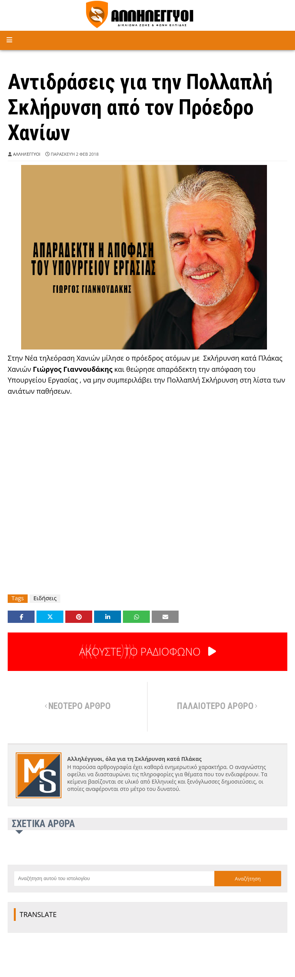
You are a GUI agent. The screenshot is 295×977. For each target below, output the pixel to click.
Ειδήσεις (44, 598)
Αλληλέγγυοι (26, 154)
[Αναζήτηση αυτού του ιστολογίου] (114, 878)
